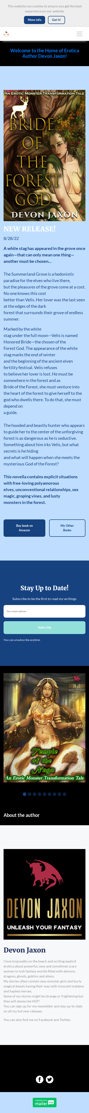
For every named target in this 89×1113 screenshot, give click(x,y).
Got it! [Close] (56, 20)
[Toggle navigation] (79, 33)
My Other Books (67, 528)
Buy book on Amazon (24, 528)
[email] (44, 611)
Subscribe (44, 627)
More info (34, 20)
